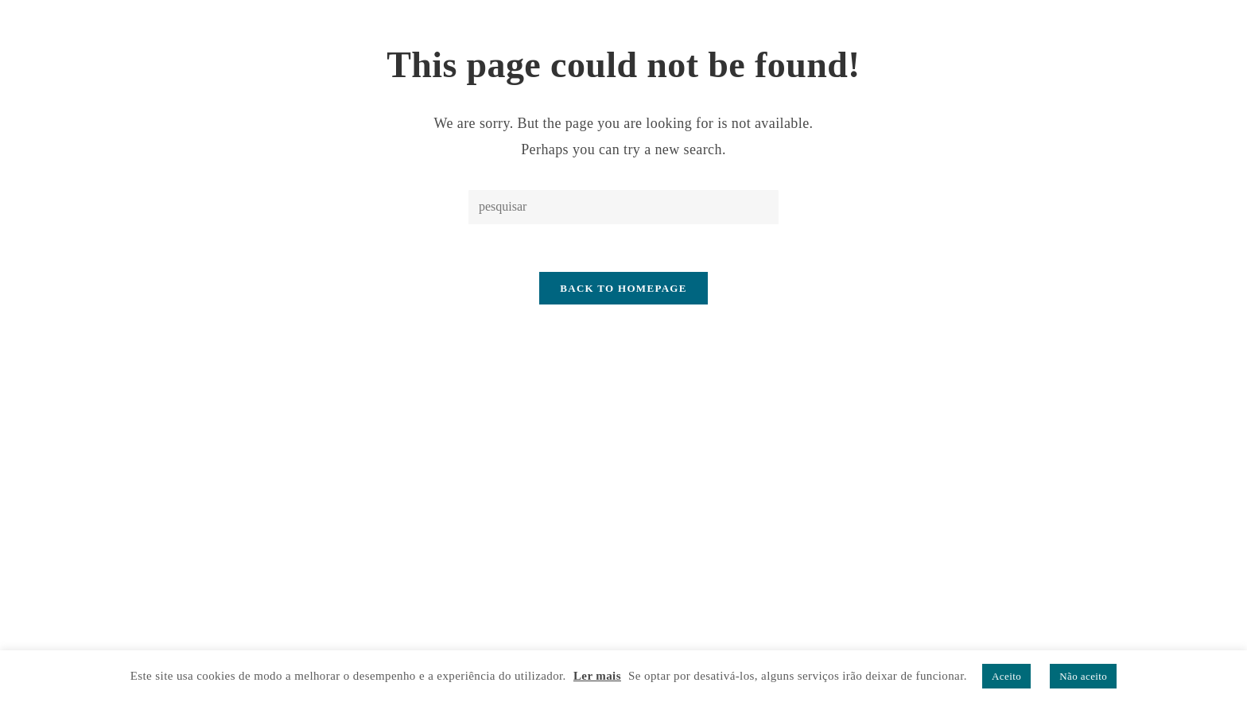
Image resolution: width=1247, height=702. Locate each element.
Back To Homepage (623, 288)
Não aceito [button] (1083, 676)
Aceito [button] (1006, 676)
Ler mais (597, 675)
